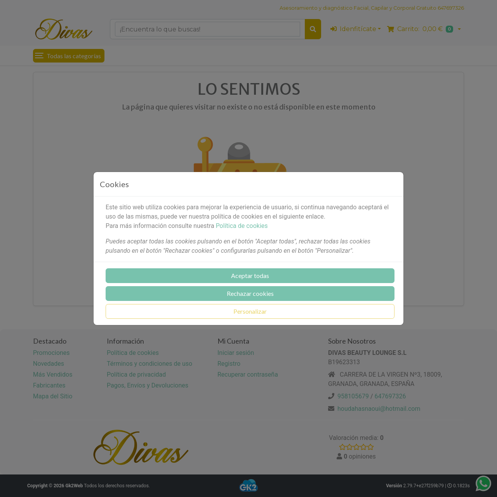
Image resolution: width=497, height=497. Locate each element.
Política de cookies (242, 225)
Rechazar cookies (250, 293)
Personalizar (250, 311)
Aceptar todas (250, 275)
